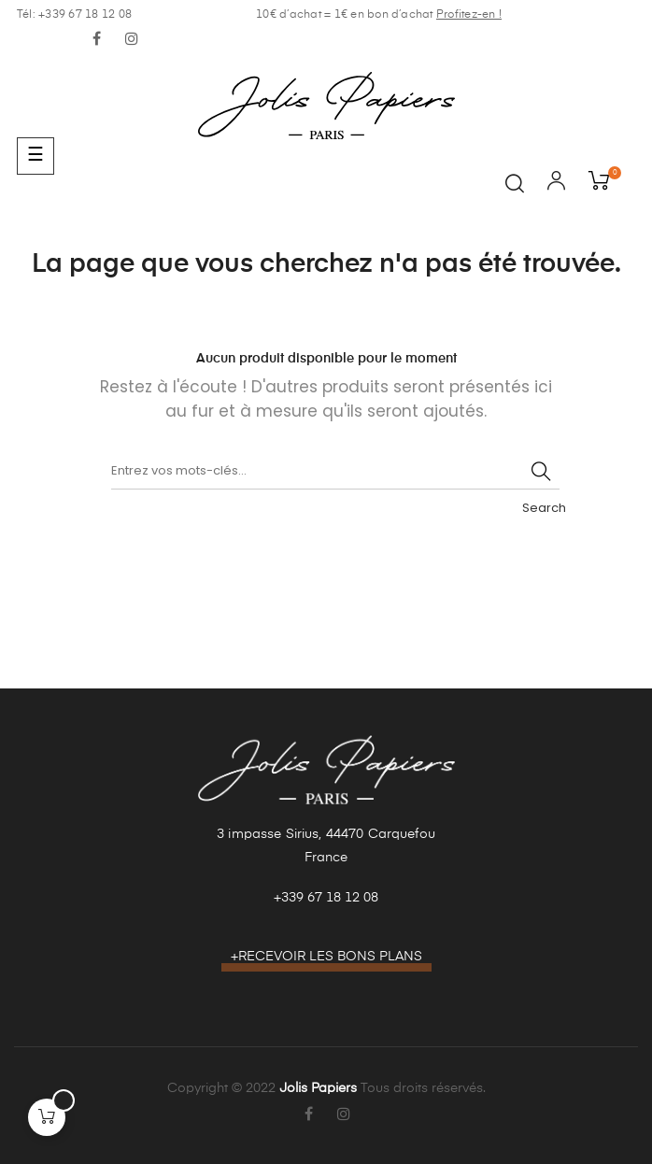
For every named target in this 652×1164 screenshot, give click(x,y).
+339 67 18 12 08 (326, 897)
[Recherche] (335, 471)
